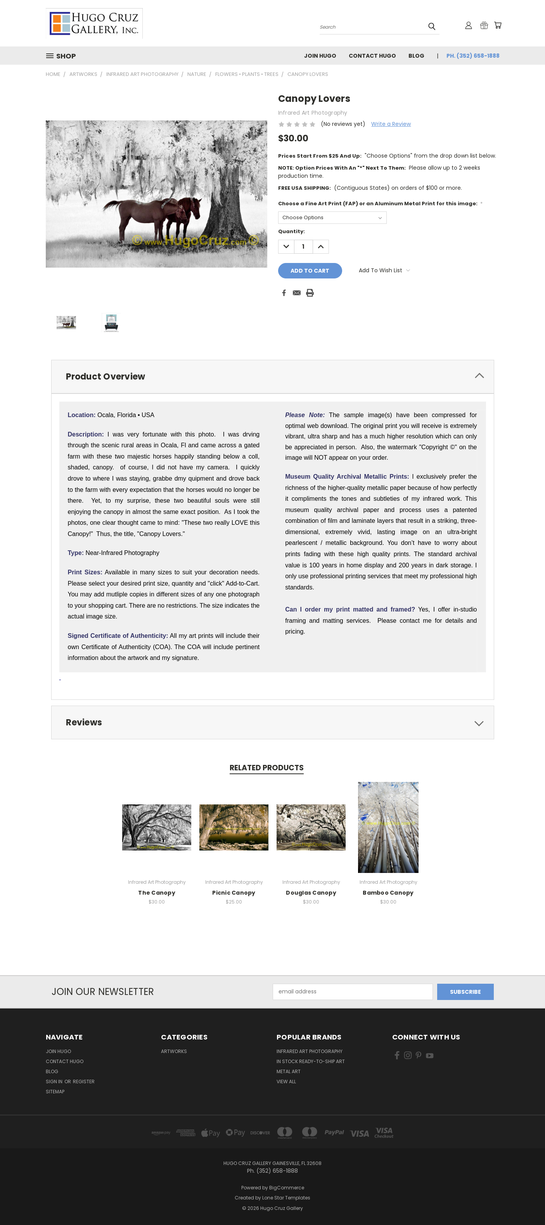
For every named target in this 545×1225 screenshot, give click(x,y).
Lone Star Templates (286, 1197)
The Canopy (156, 893)
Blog (416, 56)
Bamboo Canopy (388, 893)
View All (286, 1081)
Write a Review (391, 124)
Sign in (55, 1081)
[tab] (272, 376)
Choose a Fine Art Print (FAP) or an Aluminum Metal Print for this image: (380, 203)
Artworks (174, 1051)
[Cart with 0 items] (498, 25)
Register (84, 1081)
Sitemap (55, 1091)
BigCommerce (286, 1187)
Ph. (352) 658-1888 (473, 56)
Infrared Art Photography (310, 1051)
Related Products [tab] (267, 768)
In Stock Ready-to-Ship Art (311, 1061)
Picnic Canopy (233, 893)
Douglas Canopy (311, 893)
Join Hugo (320, 56)
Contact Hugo (372, 56)
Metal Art (289, 1071)
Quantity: (291, 231)
